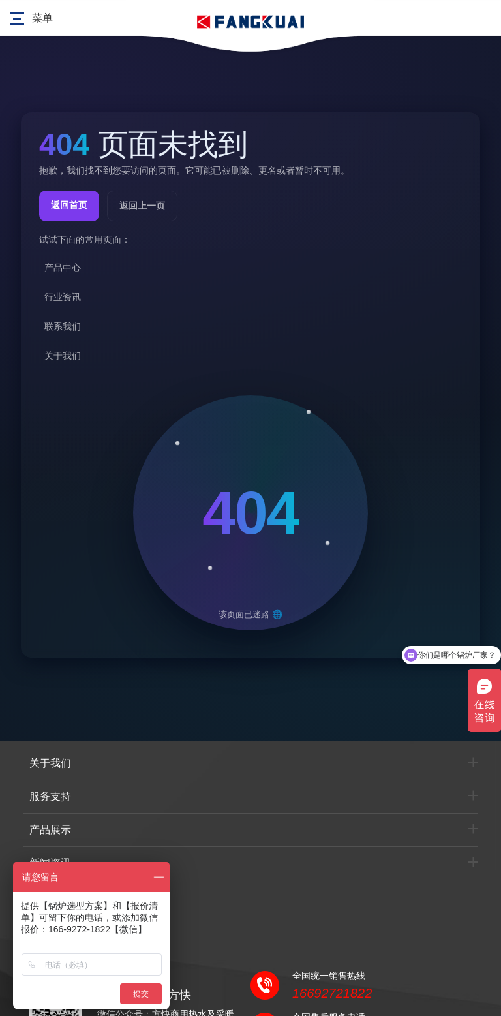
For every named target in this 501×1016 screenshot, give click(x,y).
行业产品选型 (60, 896)
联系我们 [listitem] (62, 326)
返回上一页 (142, 205)
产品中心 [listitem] (62, 267)
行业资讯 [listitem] (62, 297)
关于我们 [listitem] (62, 355)
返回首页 (69, 205)
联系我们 (50, 928)
